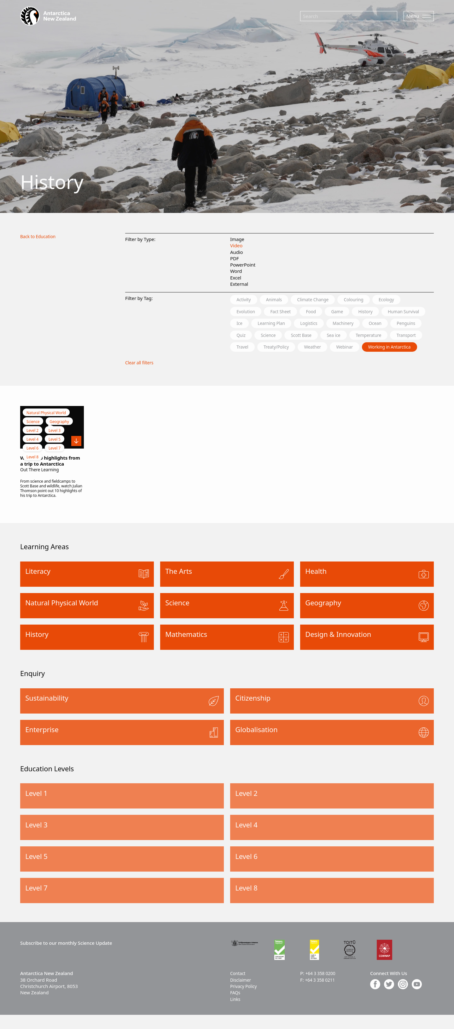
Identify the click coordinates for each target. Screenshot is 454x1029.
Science (343, 336)
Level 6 (32, 462)
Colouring (369, 300)
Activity (245, 300)
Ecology (406, 300)
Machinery (410, 324)
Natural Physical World (46, 427)
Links (236, 1013)
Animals (280, 300)
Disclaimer (241, 994)
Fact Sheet (287, 312)
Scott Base (380, 336)
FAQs (235, 1007)
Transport (294, 349)
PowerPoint (242, 265)
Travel (329, 349)
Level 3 (55, 445)
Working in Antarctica (297, 361)
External (239, 284)
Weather (408, 349)
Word (236, 271)
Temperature (252, 349)
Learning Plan (329, 324)
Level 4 (32, 453)
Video (236, 245)
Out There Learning (41, 484)
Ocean (245, 336)
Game (351, 312)
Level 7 (55, 462)
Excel (235, 277)
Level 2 (32, 445)
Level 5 (55, 453)
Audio (236, 252)
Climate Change (323, 300)
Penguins (280, 336)
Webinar (247, 361)
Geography (59, 436)
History (383, 312)
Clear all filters (140, 377)
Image (237, 239)
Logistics (371, 324)
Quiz (312, 336)
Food (321, 312)
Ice (293, 324)
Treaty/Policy (367, 349)
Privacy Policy (244, 1000)
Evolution (248, 312)
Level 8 (32, 471)
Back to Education (39, 236)
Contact (238, 988)
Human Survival (255, 324)
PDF (234, 258)
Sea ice (417, 336)
